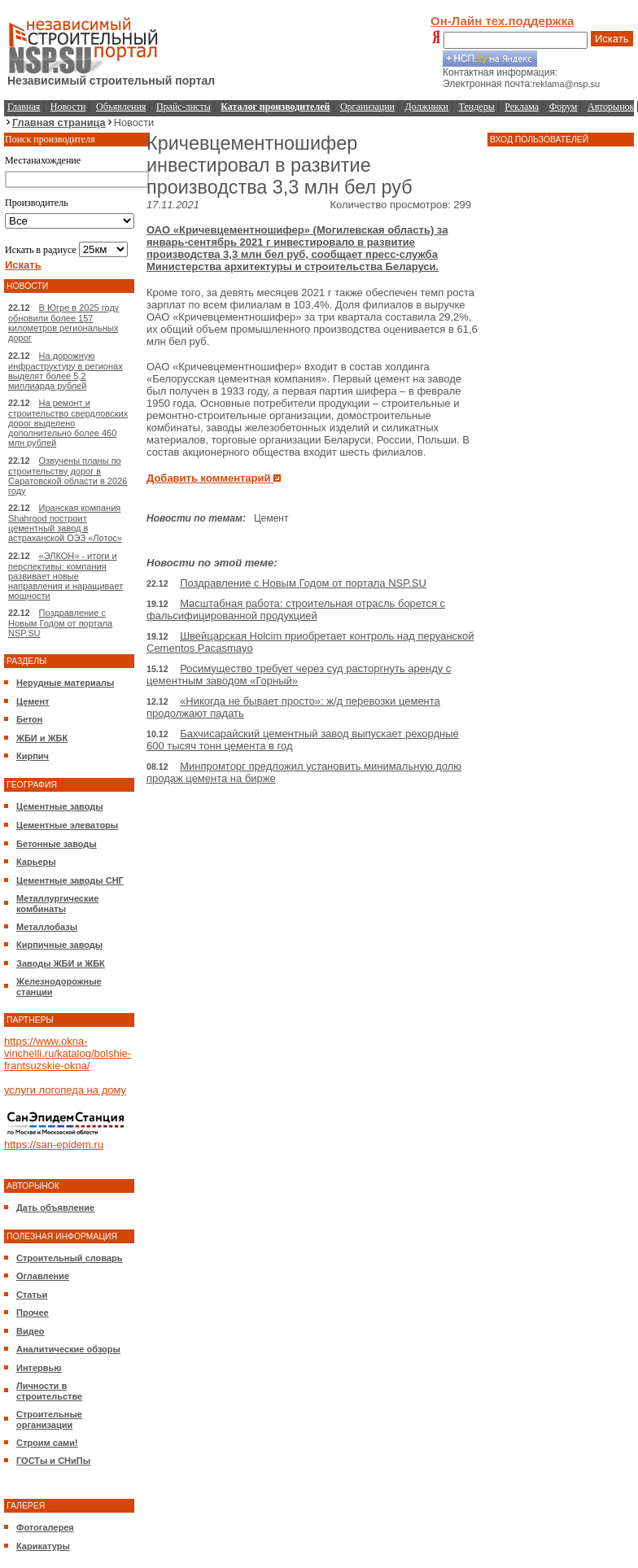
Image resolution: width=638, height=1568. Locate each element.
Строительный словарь (69, 1258)
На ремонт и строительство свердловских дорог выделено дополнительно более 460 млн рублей (68, 423)
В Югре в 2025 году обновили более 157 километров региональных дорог (63, 323)
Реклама (522, 106)
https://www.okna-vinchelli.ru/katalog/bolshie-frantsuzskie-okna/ (67, 1053)
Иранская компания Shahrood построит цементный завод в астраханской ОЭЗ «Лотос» (65, 523)
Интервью (39, 1368)
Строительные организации (49, 1419)
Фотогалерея (45, 1527)
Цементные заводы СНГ (70, 880)
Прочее (32, 1312)
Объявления (121, 106)
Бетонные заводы (56, 844)
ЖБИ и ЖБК (42, 738)
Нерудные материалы (65, 683)
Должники (426, 106)
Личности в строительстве (49, 1391)
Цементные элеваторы (67, 825)
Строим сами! (47, 1443)
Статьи (31, 1294)
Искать (612, 39)
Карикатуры (43, 1546)
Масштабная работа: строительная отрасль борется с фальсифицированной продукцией (295, 609)
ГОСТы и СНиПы (53, 1460)
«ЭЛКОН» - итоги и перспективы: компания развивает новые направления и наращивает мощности (65, 576)
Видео (30, 1331)
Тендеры (477, 106)
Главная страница (59, 122)
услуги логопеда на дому (65, 1090)
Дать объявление (55, 1207)
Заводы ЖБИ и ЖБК (60, 963)
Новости (68, 106)
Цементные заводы (59, 806)
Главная (23, 106)
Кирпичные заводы (59, 945)
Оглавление (42, 1276)
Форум (563, 106)
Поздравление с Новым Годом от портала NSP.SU (60, 623)
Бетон (29, 719)
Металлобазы (46, 927)
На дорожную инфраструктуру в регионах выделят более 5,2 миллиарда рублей (65, 371)
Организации (367, 106)
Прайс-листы (183, 106)
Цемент (32, 701)
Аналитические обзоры (68, 1349)
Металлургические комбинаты (57, 903)
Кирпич (32, 756)
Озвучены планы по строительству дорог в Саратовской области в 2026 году (67, 476)
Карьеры (36, 862)
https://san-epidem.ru (53, 1144)
